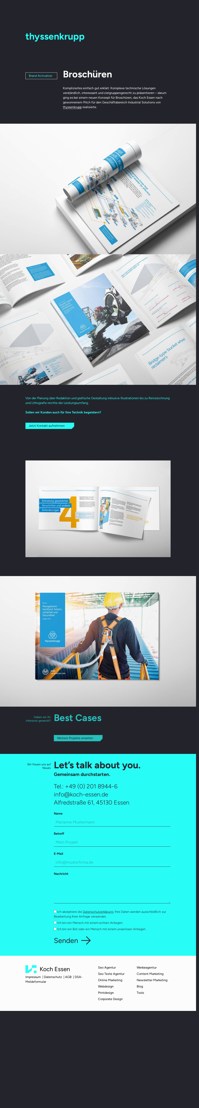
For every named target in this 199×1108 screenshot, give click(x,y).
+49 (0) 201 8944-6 (91, 786)
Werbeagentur (147, 967)
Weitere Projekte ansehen (75, 738)
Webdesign (106, 986)
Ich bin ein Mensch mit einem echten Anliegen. (88, 923)
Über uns (70, 9)
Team (84, 9)
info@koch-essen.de (81, 794)
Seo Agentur (107, 967)
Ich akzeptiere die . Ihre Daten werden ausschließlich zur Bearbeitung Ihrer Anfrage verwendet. (110, 914)
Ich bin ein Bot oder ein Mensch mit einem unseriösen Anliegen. (100, 929)
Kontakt (140, 9)
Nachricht (61, 874)
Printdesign (106, 993)
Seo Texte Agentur (111, 974)
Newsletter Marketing (152, 980)
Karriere (111, 9)
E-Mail (58, 854)
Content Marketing (150, 974)
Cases (97, 9)
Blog (124, 9)
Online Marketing (110, 980)
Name (58, 814)
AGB (68, 977)
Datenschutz (53, 977)
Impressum (33, 977)
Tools (140, 993)
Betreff (59, 834)
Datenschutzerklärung (98, 912)
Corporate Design (110, 999)
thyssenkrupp (72, 107)
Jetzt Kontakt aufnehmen (47, 426)
